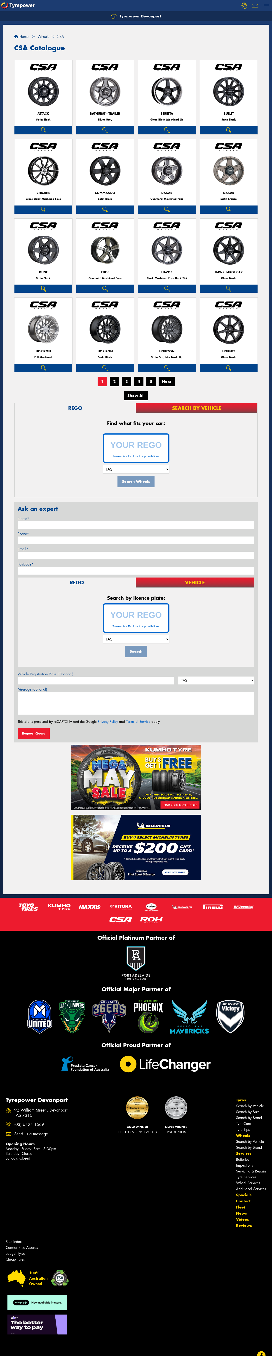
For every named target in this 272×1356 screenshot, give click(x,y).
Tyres (241, 1099)
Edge (105, 272)
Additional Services (251, 1189)
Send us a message (31, 1134)
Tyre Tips (243, 1129)
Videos (242, 1219)
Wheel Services (248, 1183)
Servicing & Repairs (251, 1171)
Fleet (240, 1207)
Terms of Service (138, 721)
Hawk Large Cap (229, 272)
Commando (105, 193)
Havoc (167, 272)
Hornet (228, 351)
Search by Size (247, 1111)
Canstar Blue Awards (22, 1247)
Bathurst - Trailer (105, 114)
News (241, 1213)
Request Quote (33, 733)
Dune (43, 272)
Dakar (166, 193)
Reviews (244, 1225)
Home (21, 36)
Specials (243, 1194)
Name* (23, 518)
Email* (23, 549)
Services (243, 1153)
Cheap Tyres (15, 1259)
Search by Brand (249, 1117)
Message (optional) (32, 689)
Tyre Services (246, 1177)
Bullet (229, 114)
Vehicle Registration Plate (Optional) (45, 674)
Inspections (244, 1165)
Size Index (14, 1241)
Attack (43, 114)
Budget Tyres (15, 1253)
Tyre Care (243, 1123)
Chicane (43, 193)
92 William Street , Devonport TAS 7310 (40, 1113)
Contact (243, 1201)
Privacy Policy (108, 721)
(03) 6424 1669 (29, 1124)
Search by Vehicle (250, 1106)
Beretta (167, 114)
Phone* (23, 534)
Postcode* (25, 564)
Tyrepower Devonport (136, 16)
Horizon (43, 351)
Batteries (242, 1159)
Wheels (243, 1135)
